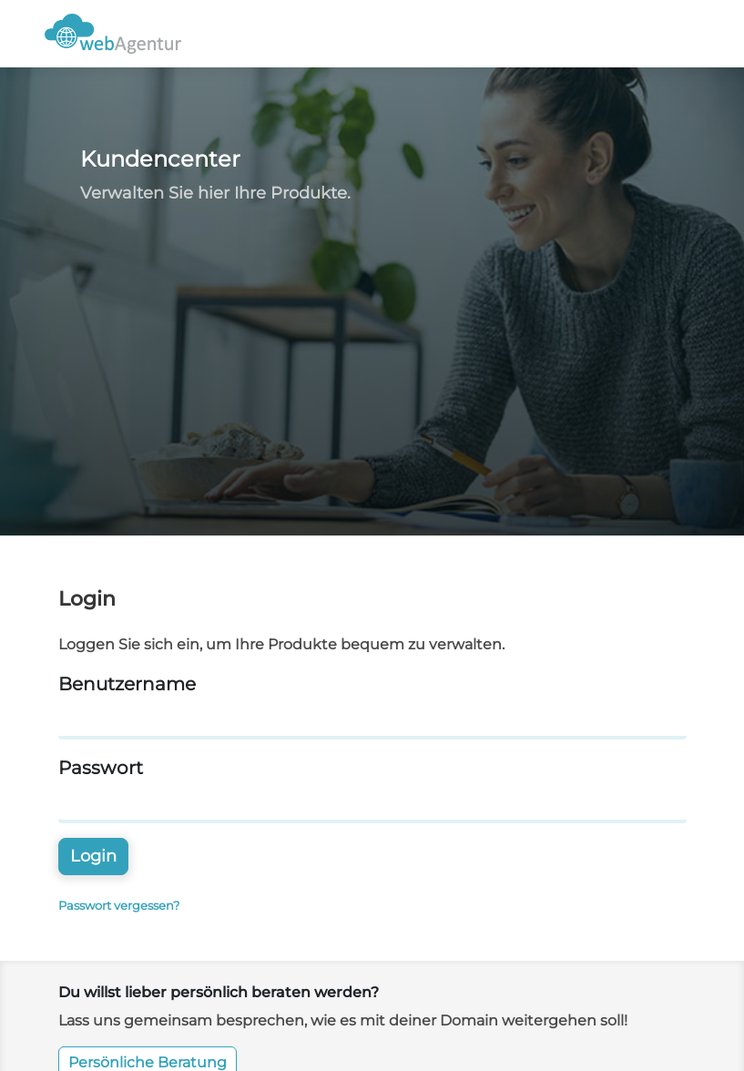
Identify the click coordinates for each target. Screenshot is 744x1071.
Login (93, 856)
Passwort (100, 768)
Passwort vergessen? (118, 905)
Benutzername (127, 684)
